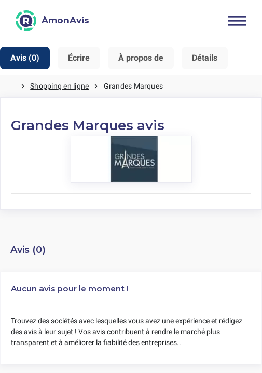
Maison (10, 86)
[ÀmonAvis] (52, 20)
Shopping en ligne (59, 86)
